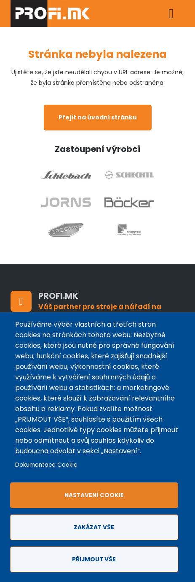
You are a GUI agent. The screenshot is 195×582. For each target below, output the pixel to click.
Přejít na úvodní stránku (98, 117)
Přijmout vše (94, 559)
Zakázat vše (94, 527)
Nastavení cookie (94, 495)
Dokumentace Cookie (46, 465)
